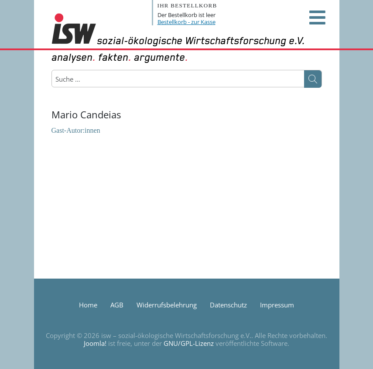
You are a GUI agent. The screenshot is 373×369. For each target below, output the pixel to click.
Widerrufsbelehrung (167, 304)
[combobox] (97, 79)
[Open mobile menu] (317, 17)
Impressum (277, 304)
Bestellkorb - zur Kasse (186, 22)
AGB (116, 304)
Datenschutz (228, 304)
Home (88, 304)
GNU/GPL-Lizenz (189, 343)
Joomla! (95, 343)
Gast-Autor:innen (75, 130)
